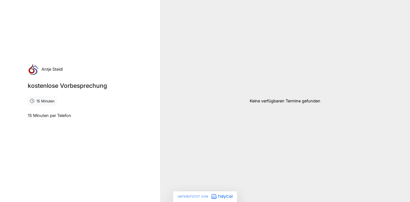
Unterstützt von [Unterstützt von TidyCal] (205, 196)
